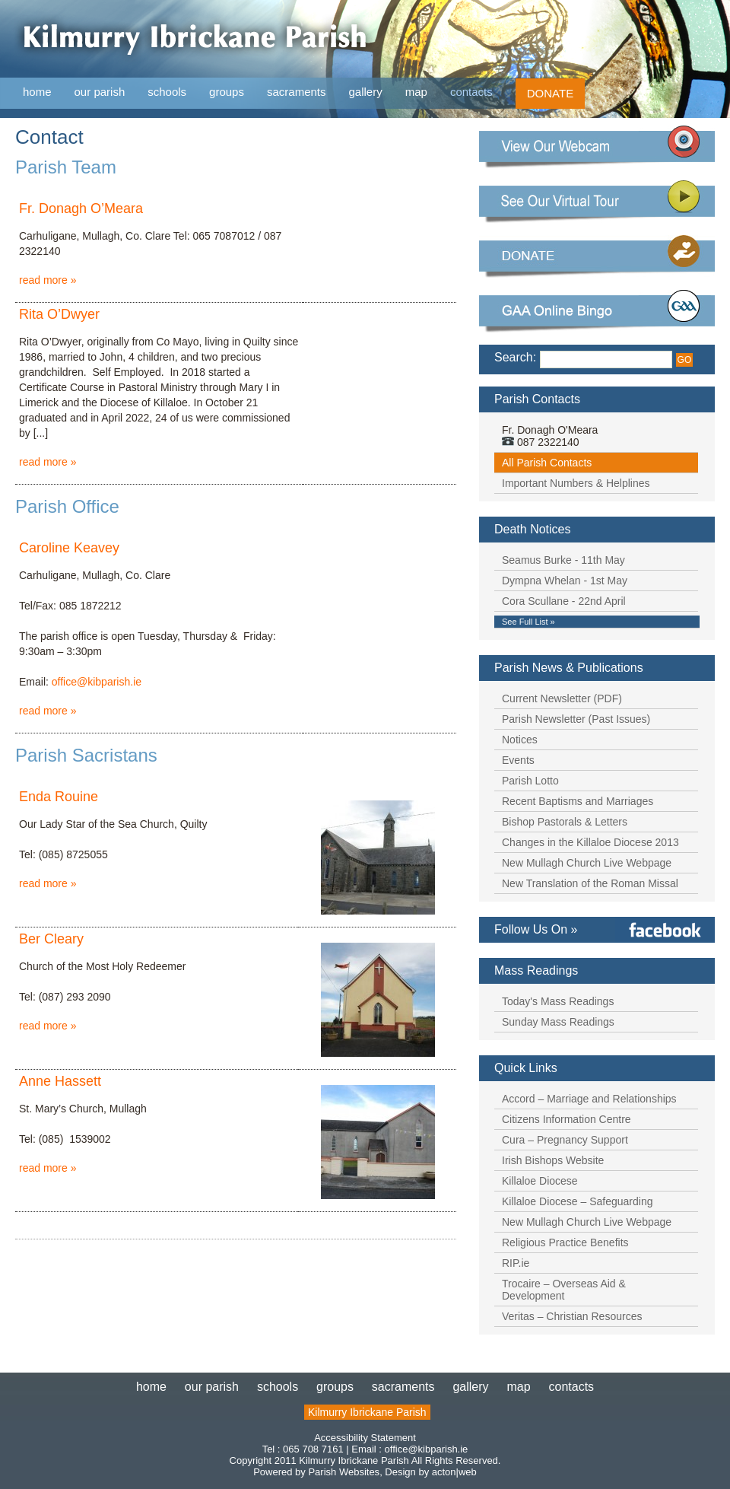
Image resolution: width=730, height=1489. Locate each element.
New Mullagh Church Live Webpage (586, 863)
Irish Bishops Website (553, 1160)
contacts (471, 91)
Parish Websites (343, 1472)
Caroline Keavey (69, 547)
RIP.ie (515, 1263)
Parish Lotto (530, 781)
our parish (100, 92)
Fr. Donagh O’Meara (81, 208)
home (37, 91)
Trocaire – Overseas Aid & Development (564, 1289)
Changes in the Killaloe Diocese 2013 (590, 842)
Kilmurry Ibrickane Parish (367, 1412)
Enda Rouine (58, 796)
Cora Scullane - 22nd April (564, 601)
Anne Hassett (60, 1081)
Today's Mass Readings (558, 1001)
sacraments (296, 92)
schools (167, 91)
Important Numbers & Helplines (576, 483)
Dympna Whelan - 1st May (564, 580)
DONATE (550, 93)
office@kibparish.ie (96, 682)
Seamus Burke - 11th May (563, 560)
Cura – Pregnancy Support (565, 1140)
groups (226, 91)
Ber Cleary (51, 939)
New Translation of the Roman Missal (590, 883)
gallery (365, 91)
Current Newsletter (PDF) (562, 698)
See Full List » (528, 621)
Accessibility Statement (365, 1437)
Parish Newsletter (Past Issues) (576, 719)
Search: (515, 357)
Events (518, 760)
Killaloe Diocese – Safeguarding (577, 1201)
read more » (47, 280)
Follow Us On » (535, 929)
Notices (520, 739)
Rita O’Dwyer (59, 314)
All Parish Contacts (547, 463)
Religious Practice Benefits (565, 1242)
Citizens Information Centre (566, 1119)
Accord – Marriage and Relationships (589, 1099)
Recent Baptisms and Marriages (577, 801)
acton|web (454, 1472)
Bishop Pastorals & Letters (564, 822)
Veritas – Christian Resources (572, 1316)
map (416, 91)
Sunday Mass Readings (558, 1022)
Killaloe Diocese (540, 1181)
